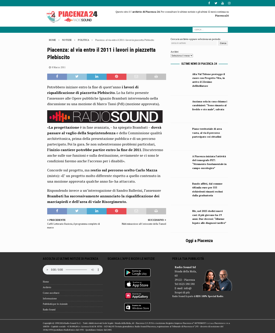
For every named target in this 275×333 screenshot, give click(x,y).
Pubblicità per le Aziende (55, 303)
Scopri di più (182, 292)
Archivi (174, 51)
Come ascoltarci (51, 292)
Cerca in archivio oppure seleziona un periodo (195, 38)
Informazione (50, 298)
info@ (188, 288)
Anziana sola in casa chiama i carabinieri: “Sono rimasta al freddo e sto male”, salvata (209, 105)
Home (46, 281)
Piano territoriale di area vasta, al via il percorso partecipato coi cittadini (207, 132)
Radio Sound (49, 309)
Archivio (47, 287)
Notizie (67, 39)
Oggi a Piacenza (199, 240)
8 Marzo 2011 (59, 67)
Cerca (223, 43)
